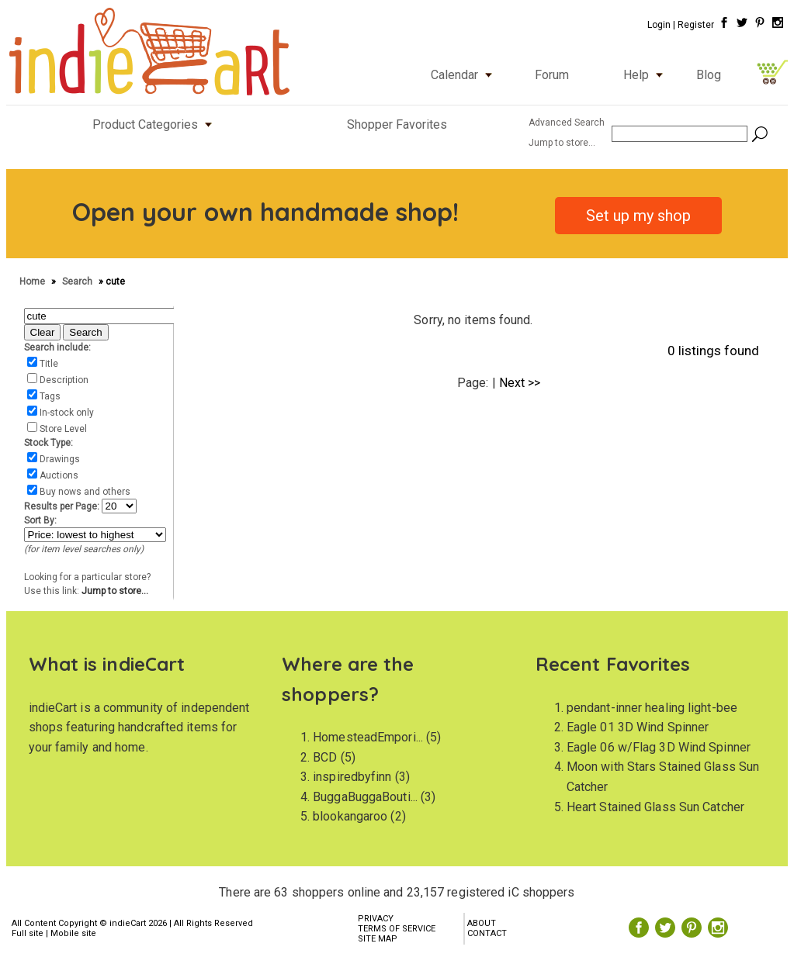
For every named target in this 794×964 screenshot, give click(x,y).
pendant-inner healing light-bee (652, 707)
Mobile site (73, 933)
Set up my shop (638, 215)
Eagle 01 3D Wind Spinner (638, 727)
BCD (325, 757)
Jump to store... (114, 591)
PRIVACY (376, 919)
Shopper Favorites (397, 124)
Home (33, 281)
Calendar (465, 74)
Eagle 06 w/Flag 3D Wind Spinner (659, 747)
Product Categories (155, 124)
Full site (27, 933)
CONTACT (487, 933)
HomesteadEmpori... (368, 737)
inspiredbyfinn (352, 776)
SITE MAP (377, 939)
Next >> (520, 382)
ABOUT (481, 923)
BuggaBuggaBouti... (365, 797)
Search (78, 281)
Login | (661, 24)
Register (696, 24)
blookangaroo (350, 816)
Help (646, 74)
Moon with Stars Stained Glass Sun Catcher (663, 776)
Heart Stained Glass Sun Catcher (655, 807)
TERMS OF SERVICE (396, 929)
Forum (552, 74)
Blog (708, 74)
